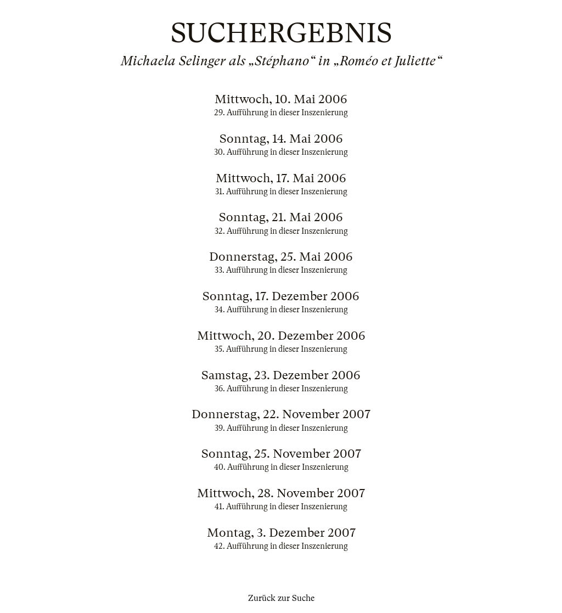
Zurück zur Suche (281, 598)
